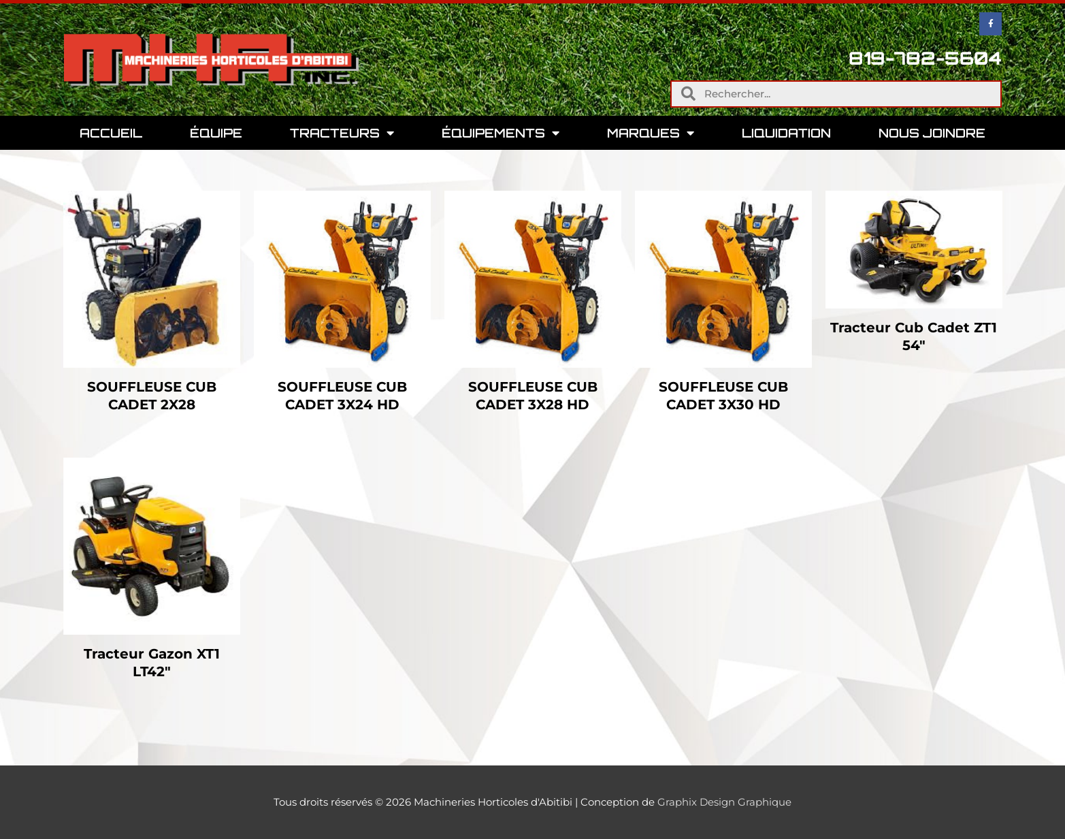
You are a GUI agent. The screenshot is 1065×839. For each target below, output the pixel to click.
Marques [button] (650, 133)
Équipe (216, 132)
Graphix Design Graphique (724, 801)
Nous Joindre (932, 132)
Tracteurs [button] (342, 133)
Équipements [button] (500, 133)
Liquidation (786, 132)
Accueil (111, 132)
